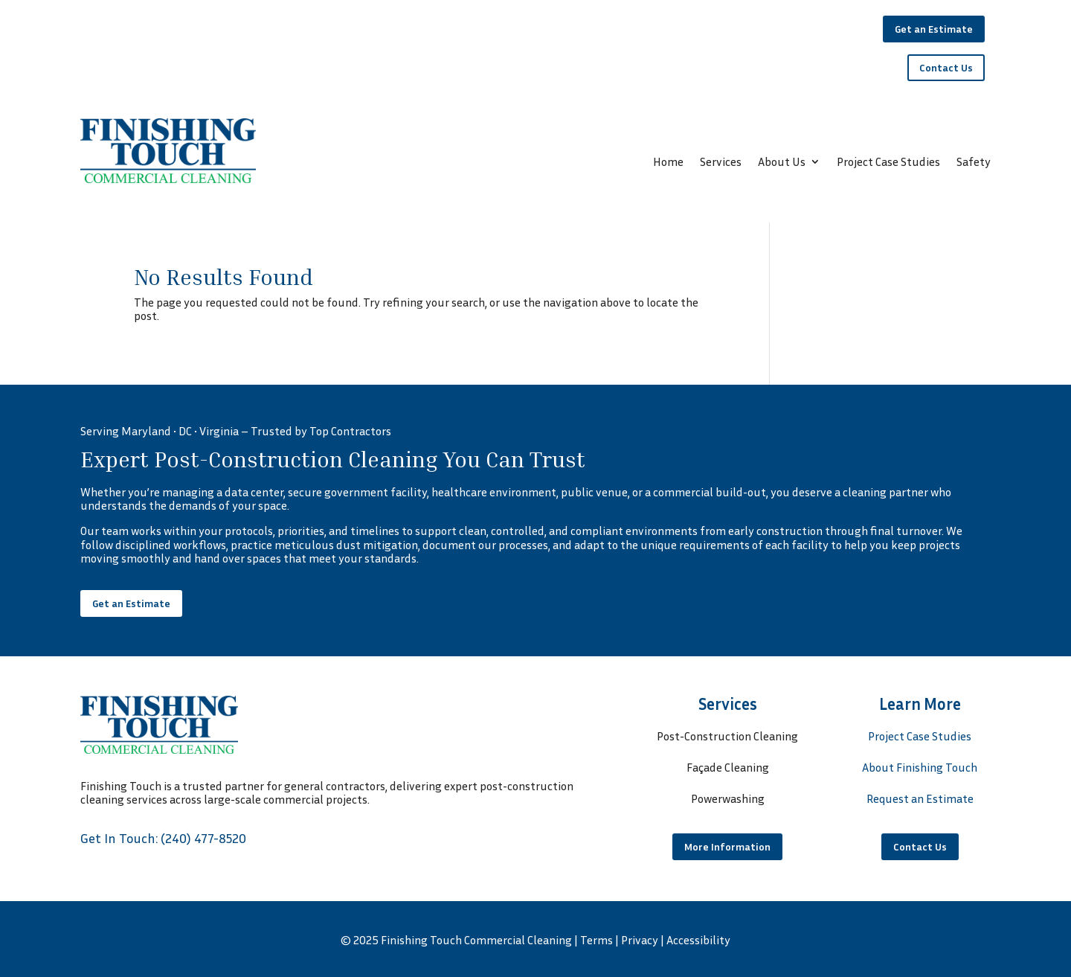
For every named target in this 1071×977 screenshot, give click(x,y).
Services (721, 162)
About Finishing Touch (919, 767)
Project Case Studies (888, 162)
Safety (973, 162)
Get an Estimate (934, 28)
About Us (781, 162)
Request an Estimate (920, 798)
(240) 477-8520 (203, 838)
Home (668, 162)
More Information (727, 846)
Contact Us (946, 67)
